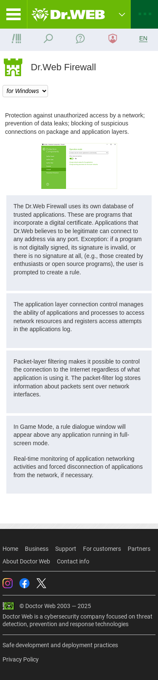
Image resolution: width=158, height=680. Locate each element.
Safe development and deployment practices (60, 645)
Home (10, 549)
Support (65, 549)
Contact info (73, 561)
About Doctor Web (26, 561)
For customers (102, 549)
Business (36, 549)
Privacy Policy (21, 659)
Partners (139, 549)
